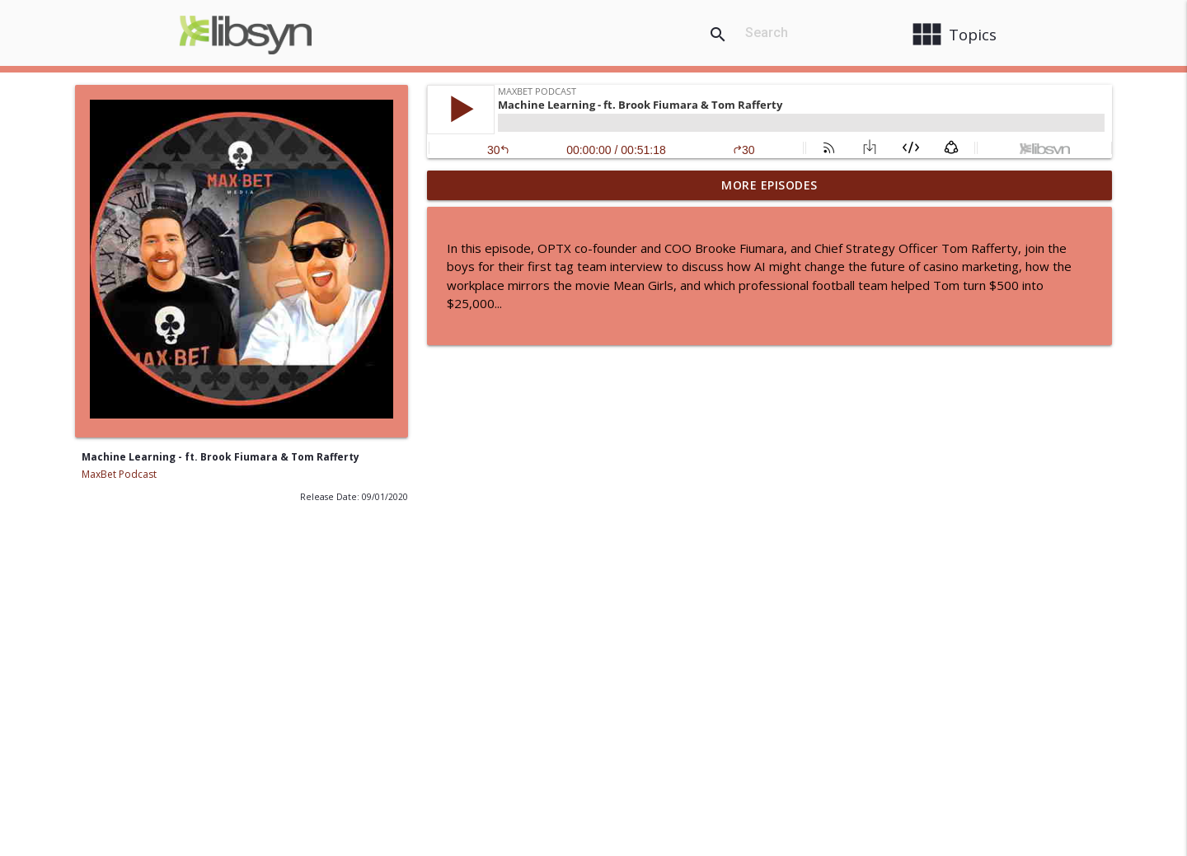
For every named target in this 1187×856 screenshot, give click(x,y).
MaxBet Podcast (119, 474)
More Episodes (769, 185)
